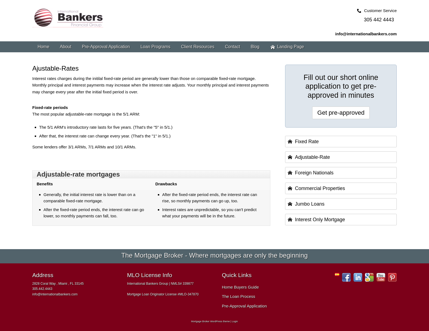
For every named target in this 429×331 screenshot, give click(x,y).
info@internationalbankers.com (366, 33)
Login (235, 321)
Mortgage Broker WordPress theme (210, 321)
